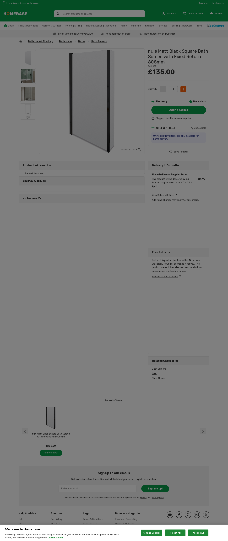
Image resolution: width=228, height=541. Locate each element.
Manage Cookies (151, 533)
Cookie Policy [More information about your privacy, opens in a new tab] (55, 537)
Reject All (175, 533)
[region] (114, 532)
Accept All (198, 533)
